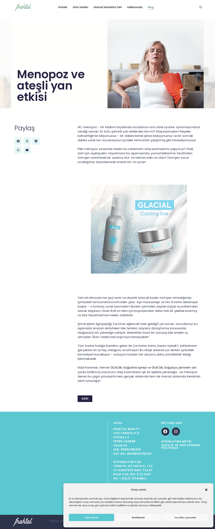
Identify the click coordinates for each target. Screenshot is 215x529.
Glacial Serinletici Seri (108, 7)
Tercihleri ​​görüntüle (185, 517)
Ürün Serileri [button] (80, 7)
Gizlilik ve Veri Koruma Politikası (180, 446)
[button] (206, 489)
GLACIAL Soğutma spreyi (128, 367)
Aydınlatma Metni (176, 441)
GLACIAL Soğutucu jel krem (171, 367)
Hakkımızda (134, 7)
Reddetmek (138, 517)
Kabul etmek (91, 517)
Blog (151, 7)
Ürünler (62, 7)
